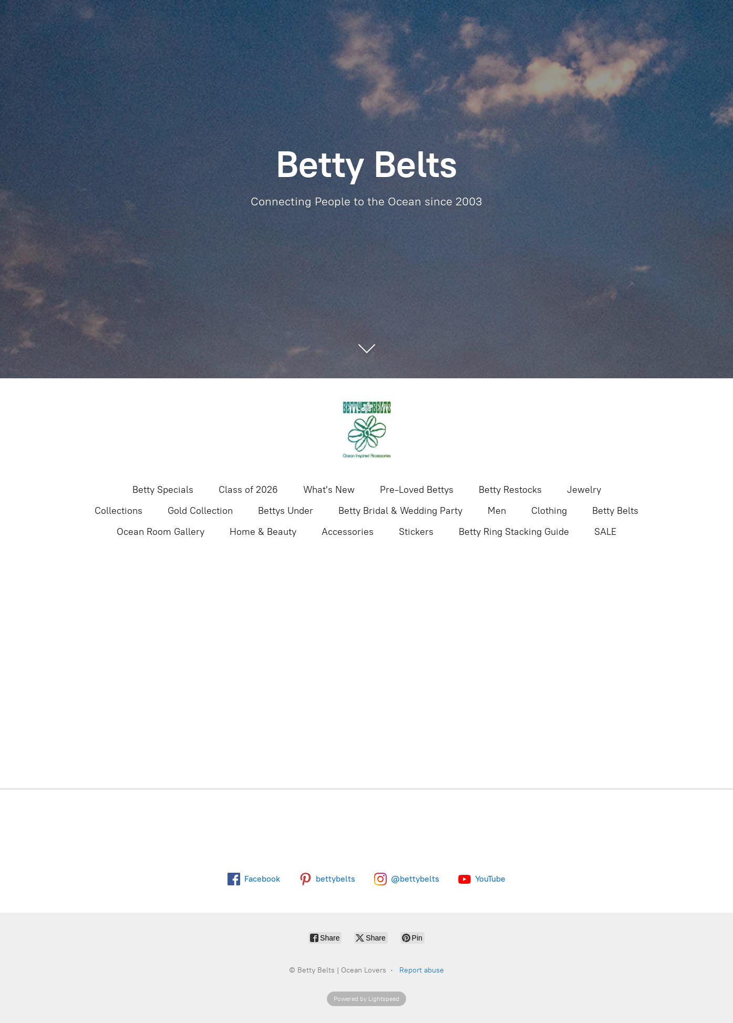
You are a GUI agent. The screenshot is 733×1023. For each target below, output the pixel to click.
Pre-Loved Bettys (416, 489)
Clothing (549, 510)
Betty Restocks (510, 489)
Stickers (416, 532)
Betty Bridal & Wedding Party (400, 510)
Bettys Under (285, 510)
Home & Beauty (263, 532)
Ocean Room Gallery (160, 532)
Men (497, 510)
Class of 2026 (248, 489)
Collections (118, 510)
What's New (329, 489)
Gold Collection (200, 510)
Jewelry (584, 489)
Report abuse (421, 970)
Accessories (348, 532)
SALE (605, 532)
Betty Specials (162, 489)
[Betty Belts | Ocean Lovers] (366, 429)
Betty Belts (615, 510)
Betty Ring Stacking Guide (514, 532)
